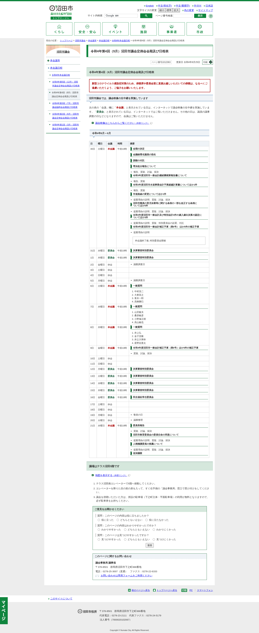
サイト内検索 (95, 15)
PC (191, 590)
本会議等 (92, 40)
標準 (168, 10)
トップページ (66, 40)
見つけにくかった (166, 539)
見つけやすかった (111, 539)
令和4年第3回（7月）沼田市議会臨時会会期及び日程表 (65, 105)
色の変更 (189, 10)
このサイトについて (61, 598)
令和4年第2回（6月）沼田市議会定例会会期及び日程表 (65, 116)
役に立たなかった (159, 520)
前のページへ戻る (141, 590)
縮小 (161, 10)
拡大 (176, 10)
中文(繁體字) (183, 5)
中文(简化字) (165, 5)
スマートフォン (205, 590)
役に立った (107, 520)
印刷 (205, 62)
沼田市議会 (80, 40)
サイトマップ (205, 10)
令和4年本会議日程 (121, 40)
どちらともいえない (131, 520)
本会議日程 (104, 40)
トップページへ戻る (167, 590)
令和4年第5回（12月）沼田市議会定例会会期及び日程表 (66, 84)
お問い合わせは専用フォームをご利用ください (126, 575)
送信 (149, 545)
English (150, 5)
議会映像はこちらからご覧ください (123, 123)
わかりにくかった (166, 529)
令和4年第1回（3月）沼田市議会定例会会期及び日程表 (65, 127)
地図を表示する (112, 475)
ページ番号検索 (164, 15)
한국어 (197, 5)
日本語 (209, 5)
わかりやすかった (111, 529)
